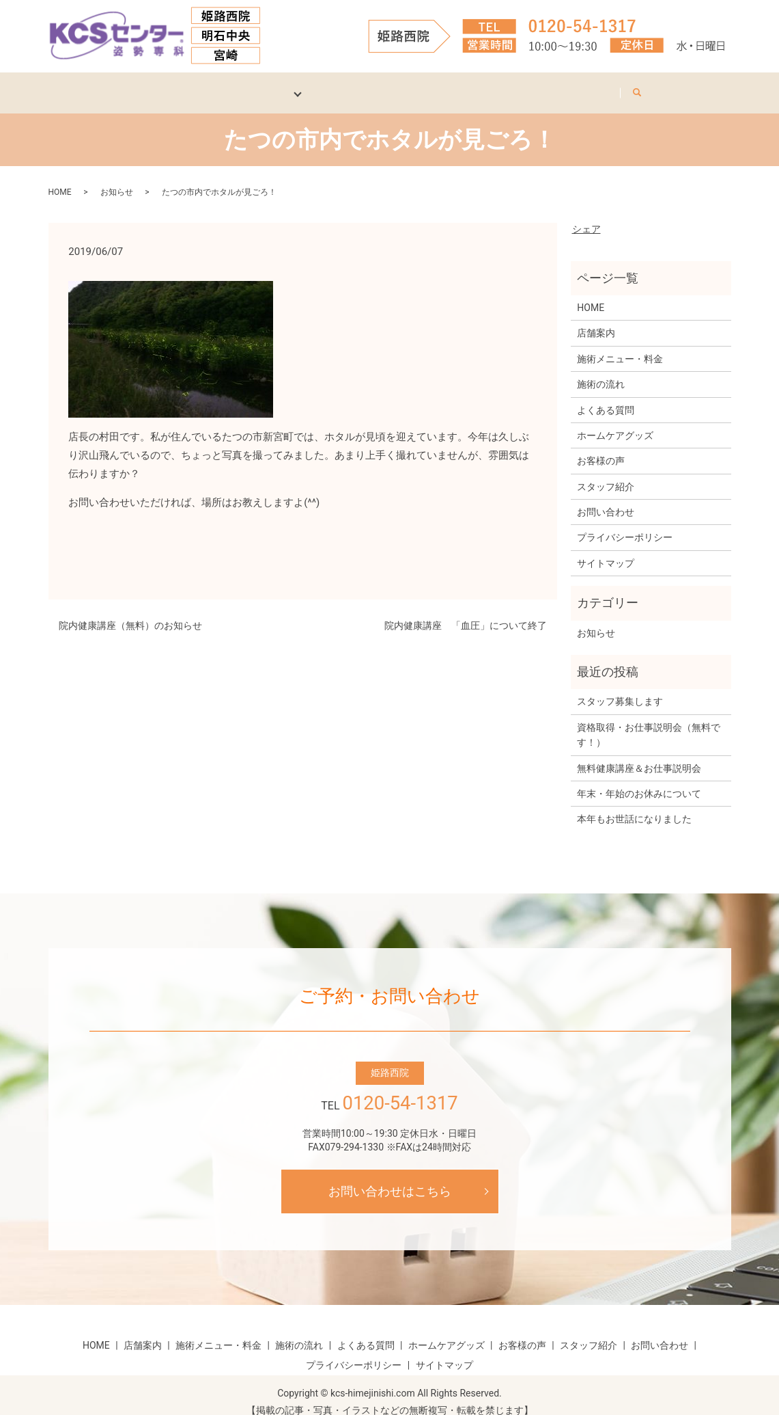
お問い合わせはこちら (389, 1177)
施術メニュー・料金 (620, 344)
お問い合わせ (627, 85)
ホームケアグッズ (352, 85)
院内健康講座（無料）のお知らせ (130, 611)
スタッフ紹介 (536, 85)
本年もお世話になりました (634, 805)
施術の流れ (601, 370)
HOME (101, 85)
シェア (586, 214)
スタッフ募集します (620, 687)
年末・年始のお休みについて (639, 779)
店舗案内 (169, 85)
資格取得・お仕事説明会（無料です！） (648, 720)
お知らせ (116, 178)
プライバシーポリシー (624, 523)
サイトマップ (605, 548)
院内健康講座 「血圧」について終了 (465, 611)
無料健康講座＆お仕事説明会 (639, 754)
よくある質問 (605, 395)
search (699, 82)
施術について (251, 85)
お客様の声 (449, 85)
